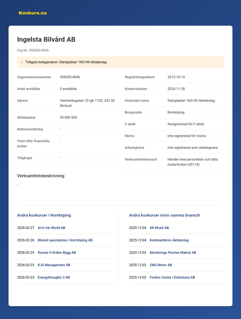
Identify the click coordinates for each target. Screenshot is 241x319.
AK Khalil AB (159, 228)
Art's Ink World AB (51, 228)
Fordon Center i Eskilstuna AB (172, 277)
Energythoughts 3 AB (54, 277)
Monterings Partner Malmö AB (173, 253)
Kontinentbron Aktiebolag (169, 240)
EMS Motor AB (161, 265)
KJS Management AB (54, 265)
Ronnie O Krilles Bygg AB (57, 253)
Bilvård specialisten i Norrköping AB (65, 240)
